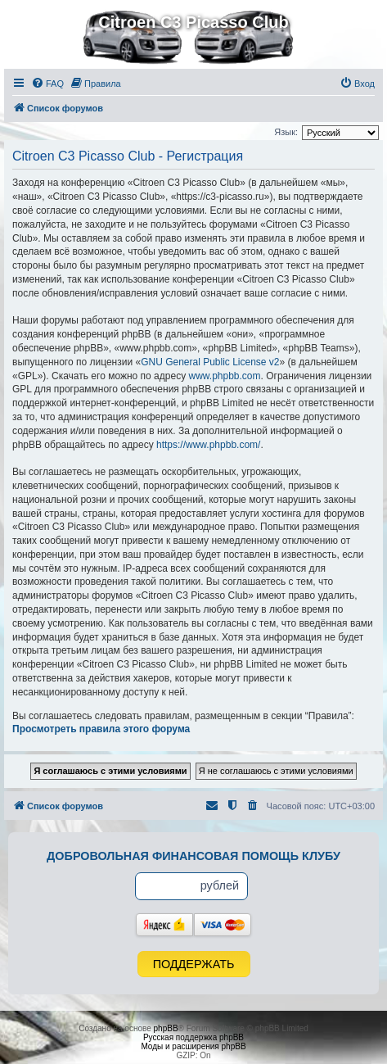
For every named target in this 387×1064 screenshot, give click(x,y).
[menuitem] (47, 83)
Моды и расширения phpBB (193, 1046)
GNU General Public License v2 (210, 362)
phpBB (166, 1028)
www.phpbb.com (224, 376)
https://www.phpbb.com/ (208, 445)
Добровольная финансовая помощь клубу (193, 856)
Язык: (286, 132)
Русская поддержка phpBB (193, 1037)
